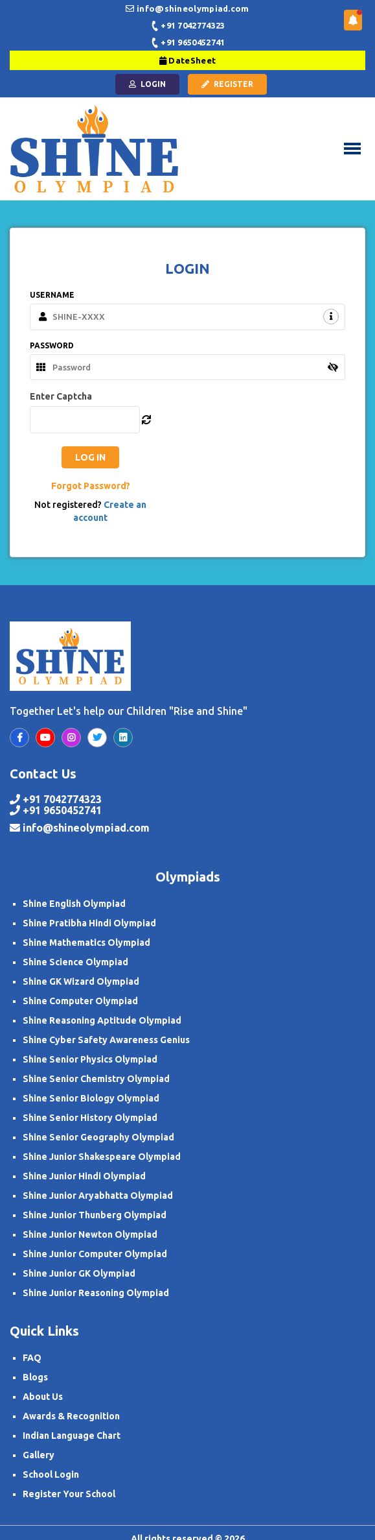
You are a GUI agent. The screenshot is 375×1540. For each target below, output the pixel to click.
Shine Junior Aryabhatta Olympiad (98, 1195)
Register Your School (69, 1494)
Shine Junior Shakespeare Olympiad (102, 1156)
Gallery (38, 1455)
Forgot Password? (90, 486)
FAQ (32, 1358)
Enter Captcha (61, 396)
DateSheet (187, 60)
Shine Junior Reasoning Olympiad (96, 1293)
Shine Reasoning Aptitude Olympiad (102, 1020)
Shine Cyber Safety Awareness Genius (106, 1040)
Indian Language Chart (71, 1435)
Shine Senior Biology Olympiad (91, 1098)
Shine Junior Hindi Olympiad (84, 1176)
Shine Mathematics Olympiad (86, 942)
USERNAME (52, 295)
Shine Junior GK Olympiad (79, 1273)
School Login (51, 1474)
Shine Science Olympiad (75, 962)
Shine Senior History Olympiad (90, 1118)
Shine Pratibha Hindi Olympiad (89, 923)
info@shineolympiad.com (86, 828)
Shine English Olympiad (74, 903)
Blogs (35, 1377)
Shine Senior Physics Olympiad (90, 1059)
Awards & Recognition (71, 1416)
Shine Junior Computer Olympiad (95, 1254)
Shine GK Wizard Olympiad (81, 981)
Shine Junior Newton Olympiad (90, 1234)
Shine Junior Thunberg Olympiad (94, 1215)
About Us (43, 1396)
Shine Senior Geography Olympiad (98, 1137)
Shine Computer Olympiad (80, 1001)
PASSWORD (52, 345)
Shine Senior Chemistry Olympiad (96, 1079)
